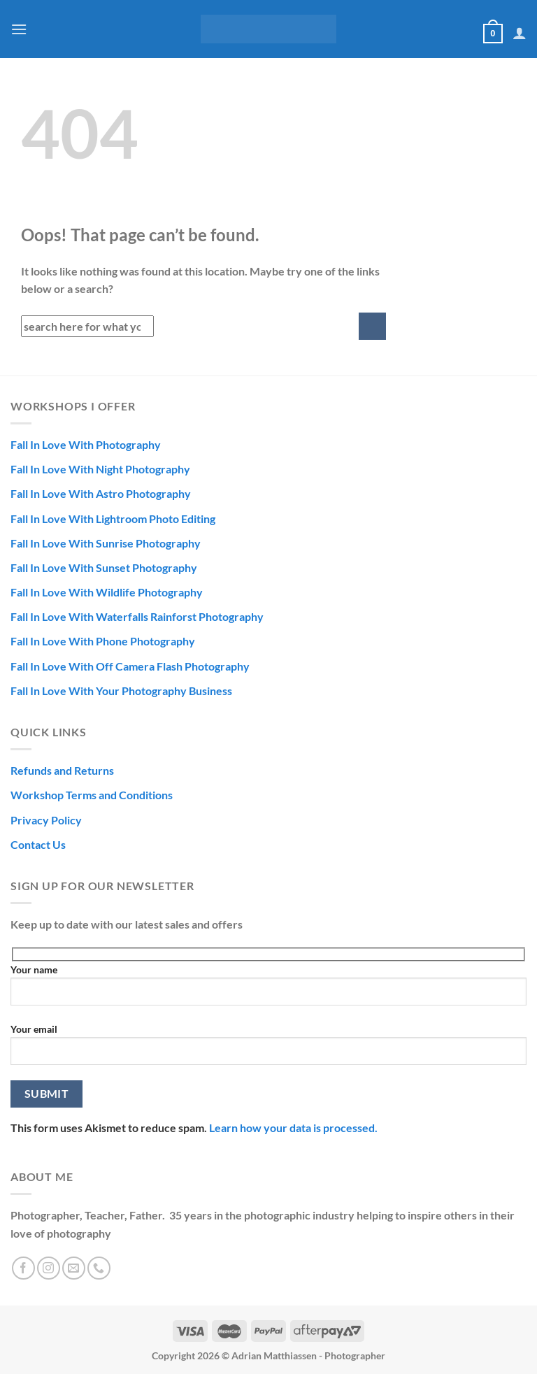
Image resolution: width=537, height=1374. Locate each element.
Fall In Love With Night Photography (100, 468)
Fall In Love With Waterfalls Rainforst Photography (137, 616)
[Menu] (18, 29)
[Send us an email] (73, 1268)
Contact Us (38, 844)
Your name (268, 990)
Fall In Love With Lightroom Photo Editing (112, 518)
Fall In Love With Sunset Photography (103, 567)
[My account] (520, 32)
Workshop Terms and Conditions (91, 794)
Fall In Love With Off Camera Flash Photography (130, 666)
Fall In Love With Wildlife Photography (106, 592)
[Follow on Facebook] (23, 1268)
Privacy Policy (46, 819)
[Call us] (98, 1268)
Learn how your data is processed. (293, 1127)
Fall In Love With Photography (85, 444)
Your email (268, 1049)
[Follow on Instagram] (48, 1268)
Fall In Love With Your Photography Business (121, 690)
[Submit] (372, 326)
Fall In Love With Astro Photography (100, 493)
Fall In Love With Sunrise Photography (105, 543)
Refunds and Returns (62, 770)
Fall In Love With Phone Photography (102, 640)
